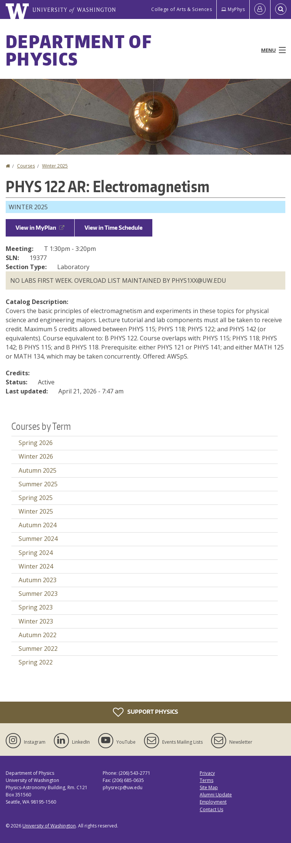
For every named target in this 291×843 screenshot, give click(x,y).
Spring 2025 (36, 498)
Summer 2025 (38, 484)
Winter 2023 (36, 621)
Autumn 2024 (37, 525)
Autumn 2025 (37, 470)
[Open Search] (281, 9)
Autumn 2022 (37, 635)
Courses (26, 166)
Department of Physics (79, 50)
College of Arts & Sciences (181, 9)
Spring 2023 (36, 607)
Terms (206, 780)
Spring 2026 (36, 443)
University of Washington (49, 826)
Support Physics (145, 712)
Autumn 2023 (37, 580)
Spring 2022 (36, 662)
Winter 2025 (55, 166)
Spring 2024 (36, 552)
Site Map (209, 787)
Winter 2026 (36, 456)
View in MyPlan (40, 227)
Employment (213, 802)
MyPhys (233, 9)
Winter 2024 (36, 566)
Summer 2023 (38, 593)
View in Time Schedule (113, 227)
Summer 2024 (38, 538)
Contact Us (211, 809)
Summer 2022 (38, 648)
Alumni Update (216, 794)
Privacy (207, 773)
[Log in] (260, 9)
